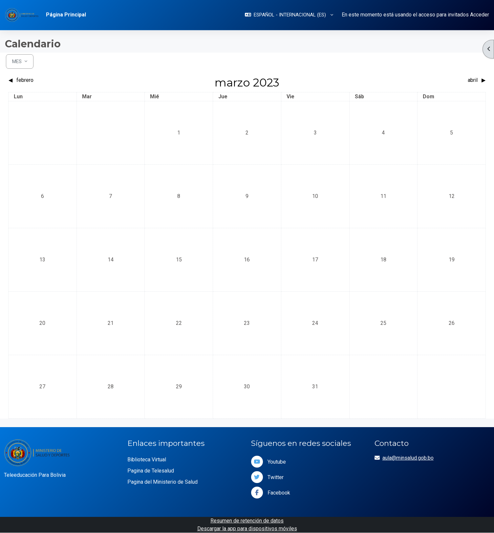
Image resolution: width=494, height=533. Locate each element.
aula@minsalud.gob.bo (408, 458)
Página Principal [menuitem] (66, 15)
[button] (289, 15)
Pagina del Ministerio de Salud (162, 482)
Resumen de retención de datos (247, 521)
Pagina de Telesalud (150, 471)
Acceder (479, 15)
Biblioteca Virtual (146, 459)
